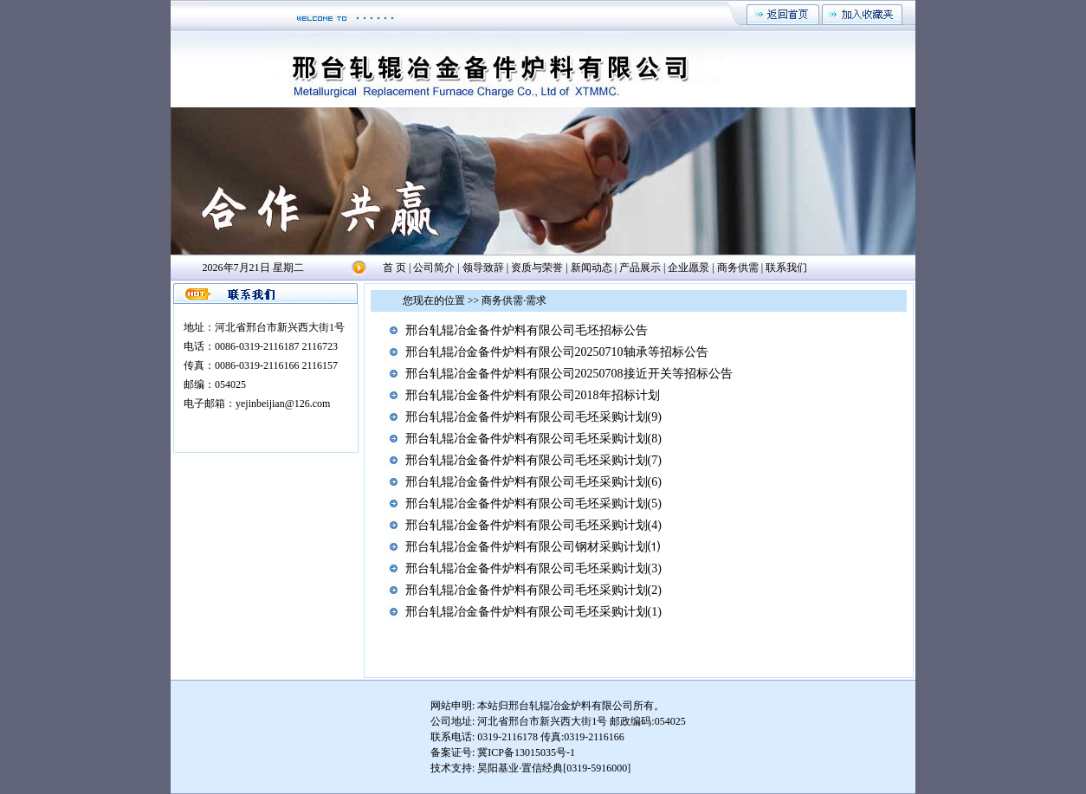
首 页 (394, 267)
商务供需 (738, 267)
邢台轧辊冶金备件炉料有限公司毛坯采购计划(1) (533, 611)
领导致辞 (483, 267)
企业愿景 (688, 267)
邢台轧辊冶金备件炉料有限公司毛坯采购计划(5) (533, 503)
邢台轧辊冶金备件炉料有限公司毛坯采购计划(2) (533, 590)
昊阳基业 (498, 768)
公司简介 (434, 267)
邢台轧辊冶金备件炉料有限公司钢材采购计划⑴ (532, 546)
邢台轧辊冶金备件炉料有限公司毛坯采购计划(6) (533, 481)
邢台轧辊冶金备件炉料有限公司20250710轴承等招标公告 (556, 351)
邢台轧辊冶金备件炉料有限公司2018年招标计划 (532, 395)
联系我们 (786, 267)
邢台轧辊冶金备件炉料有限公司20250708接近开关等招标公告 (569, 373)
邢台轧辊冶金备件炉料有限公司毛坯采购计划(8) (533, 438)
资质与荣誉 (537, 267)
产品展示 (640, 267)
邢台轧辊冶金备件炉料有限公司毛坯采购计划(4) (533, 525)
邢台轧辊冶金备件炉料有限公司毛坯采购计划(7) (533, 460)
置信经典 (542, 768)
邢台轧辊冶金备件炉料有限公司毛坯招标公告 (526, 330)
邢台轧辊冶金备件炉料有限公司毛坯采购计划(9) (533, 416)
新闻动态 (591, 267)
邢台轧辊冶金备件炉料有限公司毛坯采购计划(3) (533, 568)
